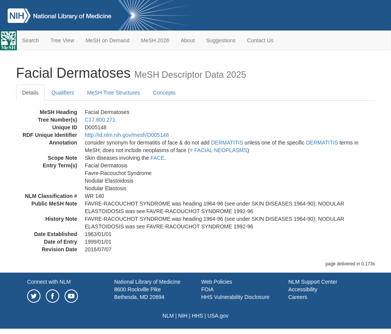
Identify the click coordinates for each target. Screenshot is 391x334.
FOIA (207, 289)
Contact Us (260, 40)
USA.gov (217, 316)
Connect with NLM (49, 282)
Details (30, 93)
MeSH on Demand (107, 40)
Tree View (62, 40)
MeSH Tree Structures (113, 93)
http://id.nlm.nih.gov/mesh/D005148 (127, 135)
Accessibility (302, 289)
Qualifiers (63, 93)
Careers (297, 297)
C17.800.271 (100, 120)
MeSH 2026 (155, 40)
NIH (182, 316)
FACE (157, 158)
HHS (197, 316)
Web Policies (216, 282)
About (188, 40)
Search (30, 40)
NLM (168, 316)
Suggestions (221, 40)
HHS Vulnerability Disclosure (235, 297)
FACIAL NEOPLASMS (220, 150)
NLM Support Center (312, 282)
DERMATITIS (227, 143)
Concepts (164, 93)
